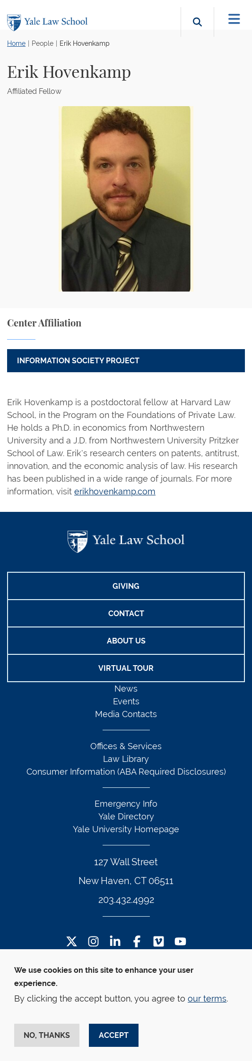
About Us (126, 640)
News (126, 688)
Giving (126, 586)
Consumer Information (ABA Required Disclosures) (126, 772)
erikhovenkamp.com (115, 491)
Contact (126, 613)
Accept (114, 1035)
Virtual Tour (126, 668)
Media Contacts (126, 714)
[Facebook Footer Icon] (137, 942)
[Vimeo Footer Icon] (159, 942)
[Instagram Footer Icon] (93, 942)
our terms (207, 998)
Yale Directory (126, 816)
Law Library (126, 759)
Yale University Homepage (126, 829)
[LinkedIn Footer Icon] (115, 942)
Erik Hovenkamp (85, 43)
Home (16, 43)
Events (126, 701)
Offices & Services (126, 746)
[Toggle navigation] (234, 19)
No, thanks (47, 1035)
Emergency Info (126, 804)
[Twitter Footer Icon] (72, 942)
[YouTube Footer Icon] (180, 942)
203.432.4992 (126, 899)
